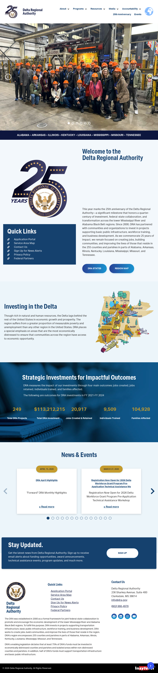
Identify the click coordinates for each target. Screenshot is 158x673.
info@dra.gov (119, 600)
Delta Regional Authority (32, 11)
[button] (64, 9)
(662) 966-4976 (120, 606)
